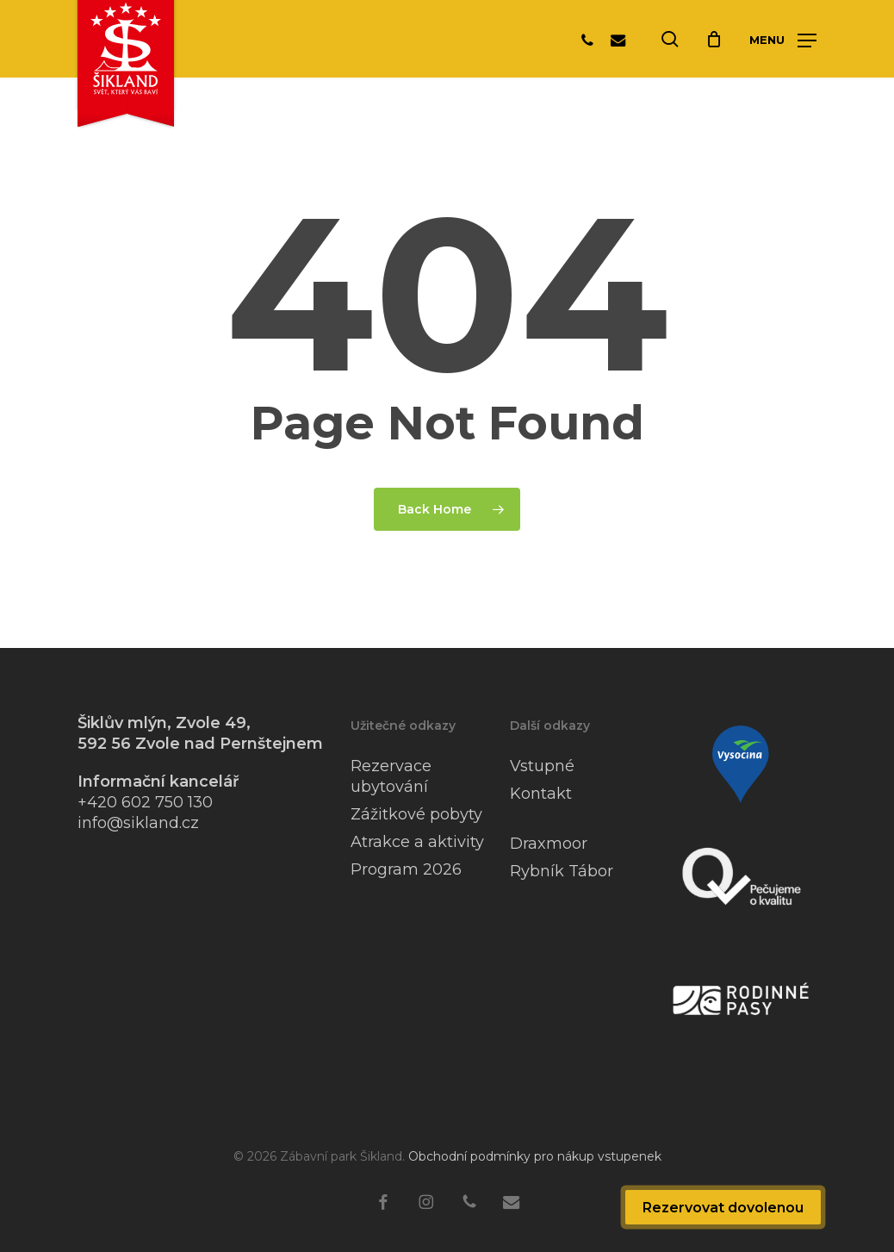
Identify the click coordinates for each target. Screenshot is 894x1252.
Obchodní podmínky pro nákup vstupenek (534, 1156)
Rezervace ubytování (391, 776)
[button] (782, 39)
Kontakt (541, 793)
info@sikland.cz (138, 822)
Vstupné (542, 766)
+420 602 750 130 (145, 802)
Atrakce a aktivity (417, 841)
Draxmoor (548, 843)
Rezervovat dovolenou (723, 1207)
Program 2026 (406, 869)
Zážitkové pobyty (416, 814)
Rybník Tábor (561, 871)
